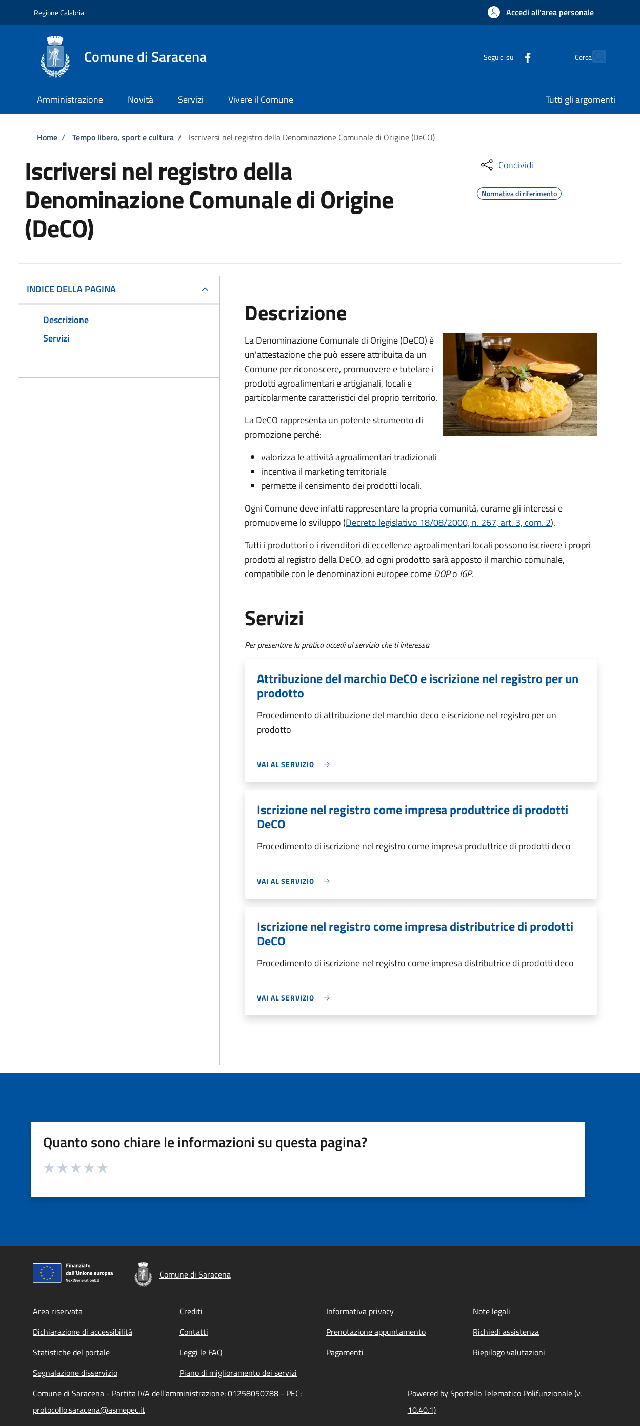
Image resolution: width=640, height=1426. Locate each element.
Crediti (191, 1311)
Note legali (491, 1311)
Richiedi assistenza (506, 1332)
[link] (296, 764)
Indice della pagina (71, 289)
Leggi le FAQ (201, 1352)
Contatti (193, 1332)
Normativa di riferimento (519, 192)
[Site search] (594, 57)
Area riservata (58, 1311)
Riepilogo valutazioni (509, 1352)
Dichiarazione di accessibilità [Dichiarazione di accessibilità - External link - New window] (82, 1332)
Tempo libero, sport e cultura (123, 137)
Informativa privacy (360, 1311)
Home (47, 137)
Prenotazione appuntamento (376, 1332)
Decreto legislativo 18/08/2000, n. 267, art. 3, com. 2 (448, 522)
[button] (540, 12)
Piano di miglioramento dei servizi (238, 1373)
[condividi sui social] (506, 165)
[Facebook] (505, 56)
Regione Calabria (59, 12)
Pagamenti (345, 1352)
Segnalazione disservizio (75, 1373)
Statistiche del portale (71, 1352)
